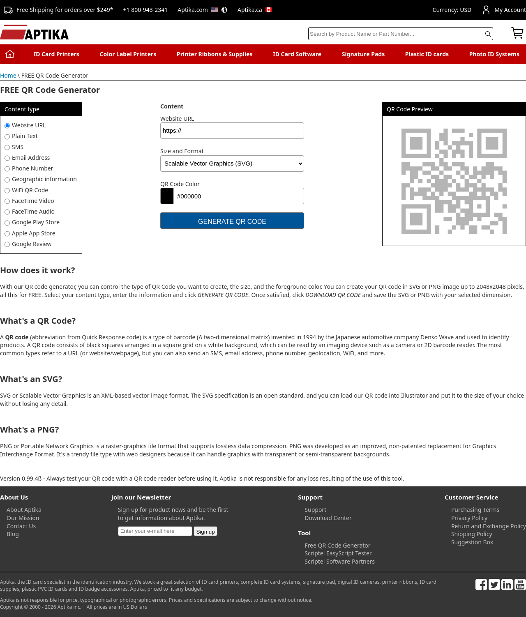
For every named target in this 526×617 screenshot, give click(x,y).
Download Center (328, 518)
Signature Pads (363, 54)
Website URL (29, 125)
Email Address (31, 157)
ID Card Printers (56, 54)
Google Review (32, 244)
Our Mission (23, 518)
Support (315, 509)
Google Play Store (36, 222)
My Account (503, 10)
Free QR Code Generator (337, 545)
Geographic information (44, 179)
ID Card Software (297, 54)
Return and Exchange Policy (488, 526)
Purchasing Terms (475, 509)
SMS (17, 147)
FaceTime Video (33, 201)
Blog (13, 534)
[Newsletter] (155, 531)
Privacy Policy (469, 518)
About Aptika (24, 509)
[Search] (400, 33)
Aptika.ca (255, 10)
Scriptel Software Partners (340, 561)
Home (8, 75)
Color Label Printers (128, 54)
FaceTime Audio (33, 211)
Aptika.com (203, 10)
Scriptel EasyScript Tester (338, 553)
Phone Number (32, 168)
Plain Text (25, 136)
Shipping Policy (471, 534)
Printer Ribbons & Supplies (215, 54)
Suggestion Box (472, 542)
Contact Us (21, 526)
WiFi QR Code (30, 190)
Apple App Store (33, 233)
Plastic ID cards (427, 54)
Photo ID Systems (494, 54)
